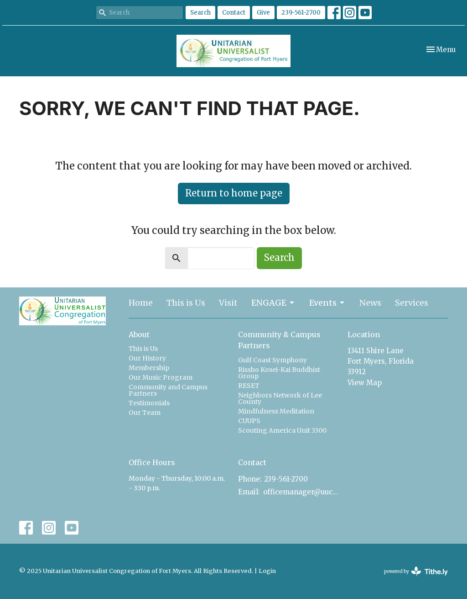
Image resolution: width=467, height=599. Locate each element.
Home (141, 302)
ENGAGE (273, 302)
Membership (149, 368)
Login (267, 571)
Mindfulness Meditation (276, 411)
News (370, 302)
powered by (416, 571)
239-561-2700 (301, 12)
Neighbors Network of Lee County (280, 398)
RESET (248, 386)
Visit (228, 302)
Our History (147, 358)
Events (327, 302)
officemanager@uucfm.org (300, 492)
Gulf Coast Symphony (272, 360)
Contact (233, 12)
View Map (365, 382)
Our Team (145, 412)
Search (200, 12)
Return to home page (233, 193)
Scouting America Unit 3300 (282, 430)
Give (263, 12)
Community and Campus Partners (168, 390)
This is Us (185, 302)
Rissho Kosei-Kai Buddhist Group (279, 373)
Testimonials (149, 403)
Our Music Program (160, 377)
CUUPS (249, 421)
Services (411, 302)
